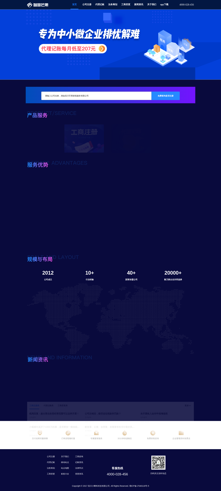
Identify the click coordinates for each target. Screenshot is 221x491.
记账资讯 (79, 462)
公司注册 (86, 4)
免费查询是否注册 (166, 96)
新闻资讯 (138, 4)
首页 (74, 4)
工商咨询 (79, 456)
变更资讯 (79, 474)
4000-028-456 (117, 474)
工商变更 (125, 4)
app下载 (164, 4)
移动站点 (65, 462)
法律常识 (79, 468)
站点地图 (65, 468)
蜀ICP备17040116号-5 (139, 486)
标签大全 (65, 474)
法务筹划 (112, 4)
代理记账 (99, 4)
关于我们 (151, 4)
